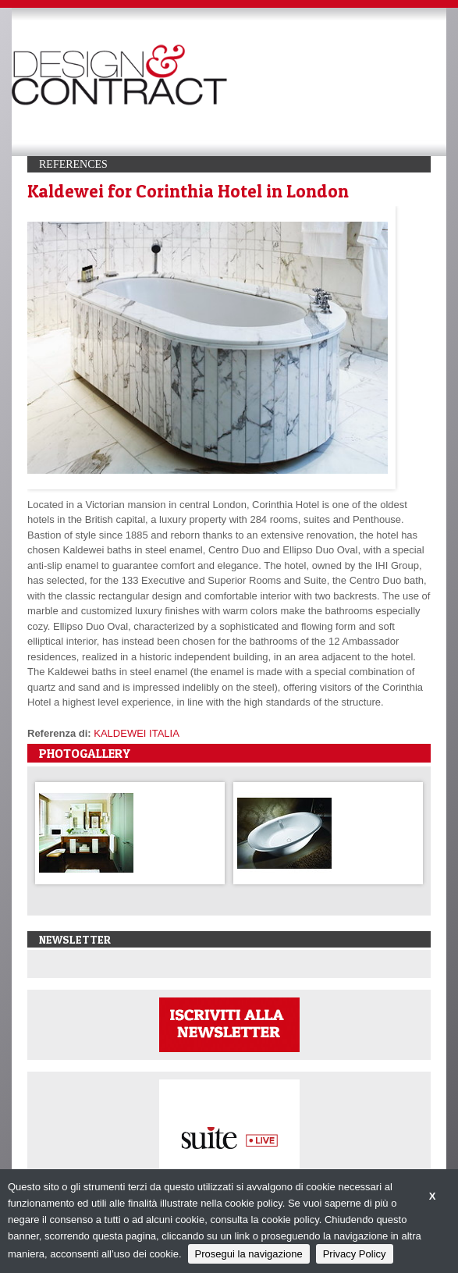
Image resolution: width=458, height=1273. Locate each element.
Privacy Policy (354, 1254)
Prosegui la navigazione (249, 1254)
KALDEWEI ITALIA (136, 733)
